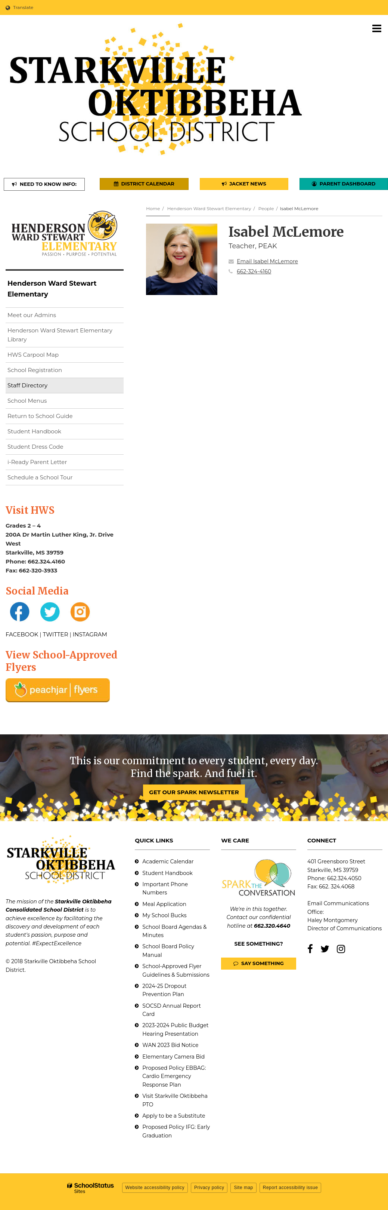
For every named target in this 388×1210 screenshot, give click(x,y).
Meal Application (164, 904)
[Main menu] (377, 28)
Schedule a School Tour (40, 477)
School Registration (34, 370)
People (266, 208)
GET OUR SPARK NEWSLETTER (194, 792)
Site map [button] (243, 1187)
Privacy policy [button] (209, 1187)
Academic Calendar (167, 861)
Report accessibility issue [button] (290, 1187)
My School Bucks (164, 915)
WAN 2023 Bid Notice (170, 1045)
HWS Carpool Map (45, 356)
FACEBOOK (22, 634)
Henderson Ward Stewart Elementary (209, 208)
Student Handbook (34, 431)
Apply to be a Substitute (173, 1115)
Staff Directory (27, 385)
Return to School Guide (40, 416)
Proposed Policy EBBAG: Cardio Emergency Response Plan (174, 1076)
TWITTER (55, 634)
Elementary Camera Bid (173, 1056)
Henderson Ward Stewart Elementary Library (59, 337)
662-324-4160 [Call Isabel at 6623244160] (254, 271)
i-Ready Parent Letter (37, 462)
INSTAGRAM (90, 634)
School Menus (27, 400)
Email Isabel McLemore (267, 261)
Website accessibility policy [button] (155, 1187)
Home (153, 208)
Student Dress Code (35, 446)
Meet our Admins (31, 315)
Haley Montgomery (332, 920)
